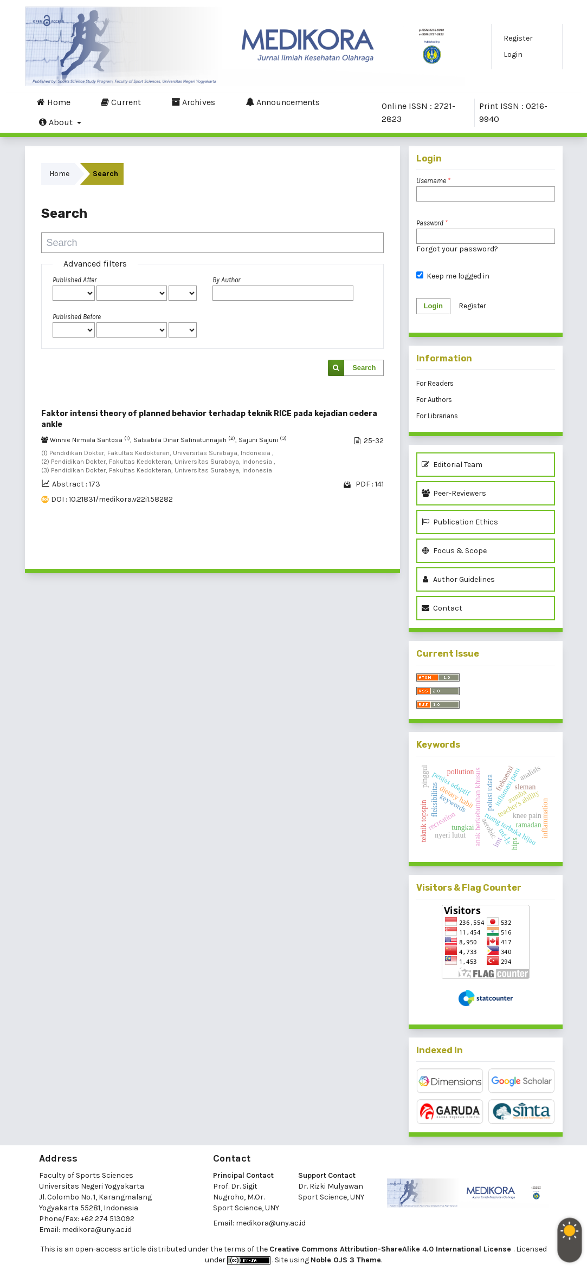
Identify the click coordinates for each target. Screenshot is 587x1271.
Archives (193, 101)
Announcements (283, 101)
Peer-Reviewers (455, 493)
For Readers (435, 383)
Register (518, 38)
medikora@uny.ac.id (97, 1229)
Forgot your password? (457, 249)
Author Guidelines (458, 579)
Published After (74, 280)
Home (53, 101)
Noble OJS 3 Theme (346, 1259)
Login (513, 54)
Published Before (77, 317)
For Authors (434, 399)
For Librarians (437, 416)
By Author (226, 280)
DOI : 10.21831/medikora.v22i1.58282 (112, 499)
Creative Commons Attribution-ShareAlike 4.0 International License (391, 1249)
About (57, 121)
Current (121, 101)
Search (364, 368)
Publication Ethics (460, 522)
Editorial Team (452, 464)
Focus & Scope (454, 550)
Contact (442, 608)
